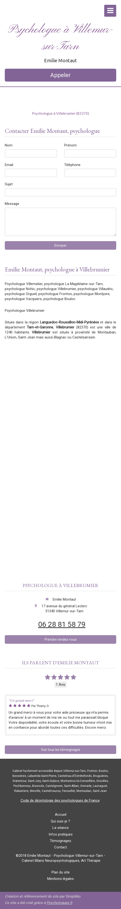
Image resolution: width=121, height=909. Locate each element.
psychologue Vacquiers (23, 299)
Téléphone (72, 165)
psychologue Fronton (55, 294)
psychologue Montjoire (91, 294)
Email (9, 165)
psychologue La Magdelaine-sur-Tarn (73, 284)
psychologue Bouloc (59, 299)
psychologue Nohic (20, 289)
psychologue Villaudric (95, 289)
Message (12, 204)
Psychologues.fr (59, 903)
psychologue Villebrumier (56, 289)
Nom (8, 145)
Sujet (9, 184)
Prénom (70, 145)
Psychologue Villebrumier (25, 310)
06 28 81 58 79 (62, 624)
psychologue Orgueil (21, 294)
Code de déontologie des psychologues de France (60, 800)
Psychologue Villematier (23, 284)
